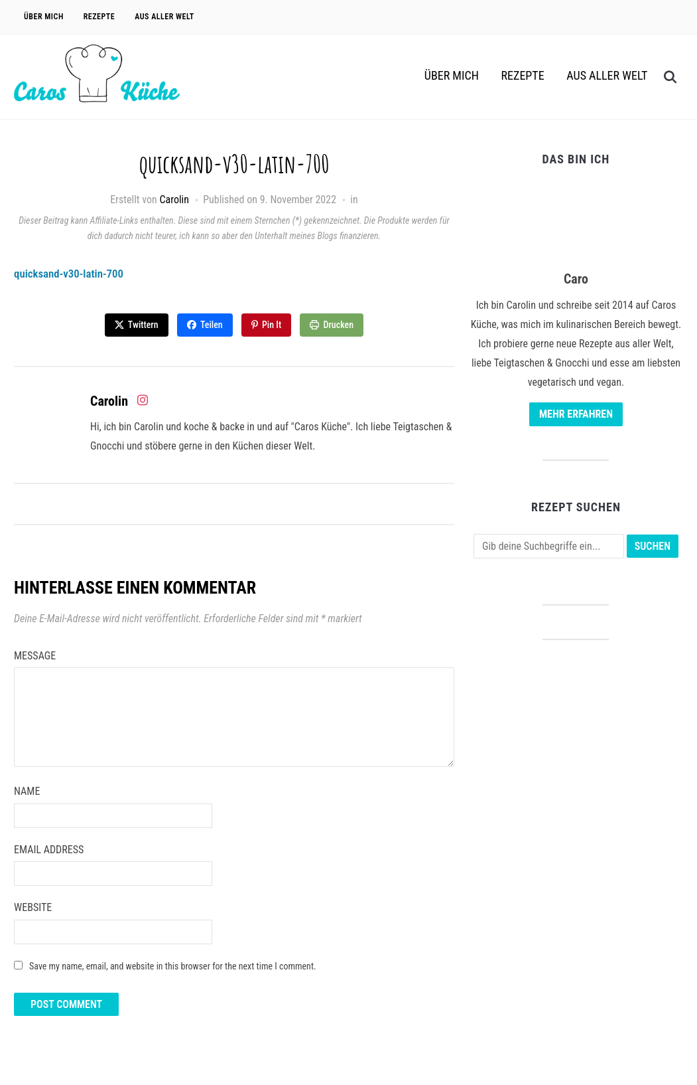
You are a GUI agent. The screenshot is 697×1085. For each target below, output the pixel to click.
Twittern (142, 324)
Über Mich (44, 16)
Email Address (49, 848)
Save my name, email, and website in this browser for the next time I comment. (172, 965)
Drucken (339, 324)
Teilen (211, 324)
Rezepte (99, 16)
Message (35, 655)
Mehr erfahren (576, 414)
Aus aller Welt (164, 16)
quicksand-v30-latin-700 (72, 273)
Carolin (174, 199)
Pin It (271, 324)
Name (27, 790)
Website (33, 906)
